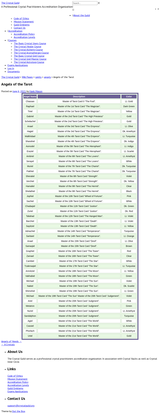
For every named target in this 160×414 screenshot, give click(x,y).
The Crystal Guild (10, 2)
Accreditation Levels (24, 37)
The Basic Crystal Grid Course (29, 55)
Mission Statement (24, 21)
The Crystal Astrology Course (29, 62)
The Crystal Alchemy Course (28, 49)
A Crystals (8, 344)
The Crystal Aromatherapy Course (31, 52)
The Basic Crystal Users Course (30, 43)
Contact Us (19, 27)
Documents (14, 71)
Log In (11, 68)
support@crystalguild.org (21, 405)
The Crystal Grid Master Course (30, 59)
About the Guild (81, 15)
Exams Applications (18, 65)
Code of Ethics (21, 18)
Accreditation (15, 30)
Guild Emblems (22, 24)
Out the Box (18, 411)
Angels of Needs (11, 341)
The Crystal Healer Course (27, 46)
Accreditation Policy (24, 34)
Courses (12, 40)
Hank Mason (35, 91)
